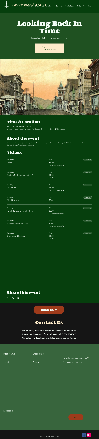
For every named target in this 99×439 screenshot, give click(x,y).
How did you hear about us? (75, 358)
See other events (50, 49)
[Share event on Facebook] (8, 298)
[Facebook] (84, 435)
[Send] (75, 417)
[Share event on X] (13, 298)
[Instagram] (89, 435)
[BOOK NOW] (49, 310)
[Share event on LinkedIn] (18, 298)
